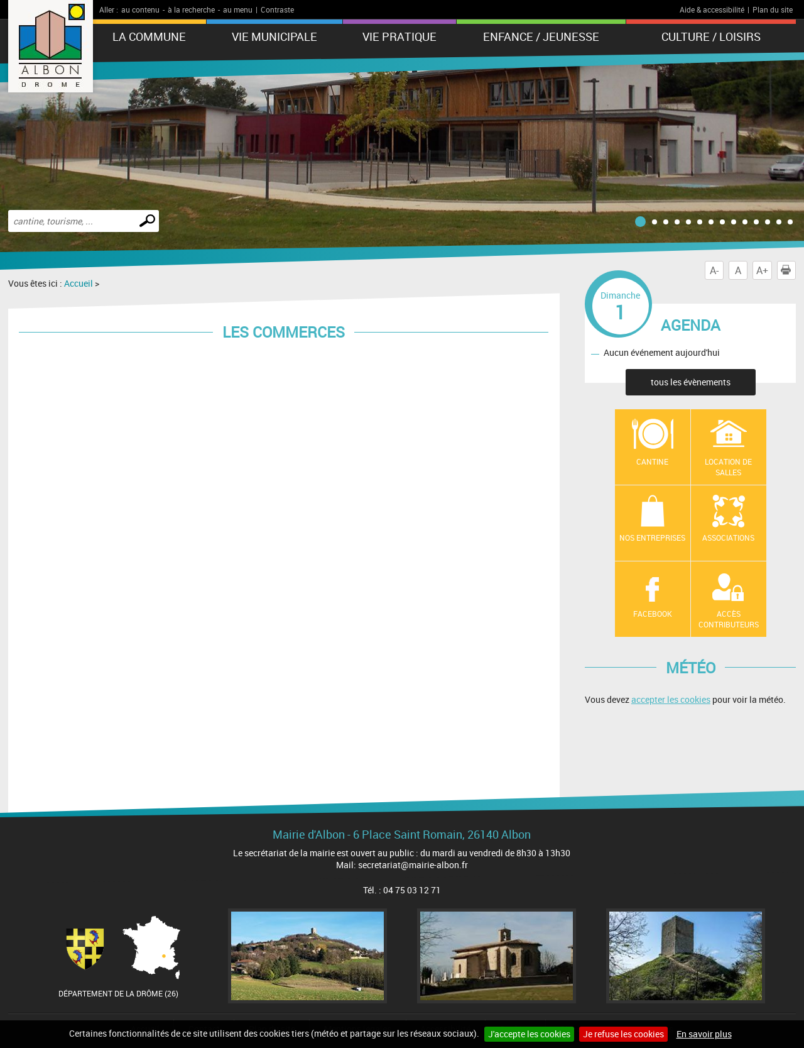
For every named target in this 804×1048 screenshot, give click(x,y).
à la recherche (191, 9)
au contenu (140, 9)
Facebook (652, 614)
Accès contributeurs (728, 619)
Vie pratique (399, 36)
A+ (762, 270)
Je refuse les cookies (623, 1034)
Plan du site (772, 9)
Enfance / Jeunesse (541, 36)
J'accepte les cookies (529, 1034)
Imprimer (788, 270)
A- (714, 270)
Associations (728, 537)
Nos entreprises (652, 537)
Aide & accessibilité (712, 9)
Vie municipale (274, 36)
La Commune (149, 36)
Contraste (277, 9)
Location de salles (728, 466)
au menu (238, 9)
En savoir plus (704, 1034)
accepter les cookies (670, 699)
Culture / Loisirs (711, 36)
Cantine (652, 461)
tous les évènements (691, 382)
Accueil (78, 283)
